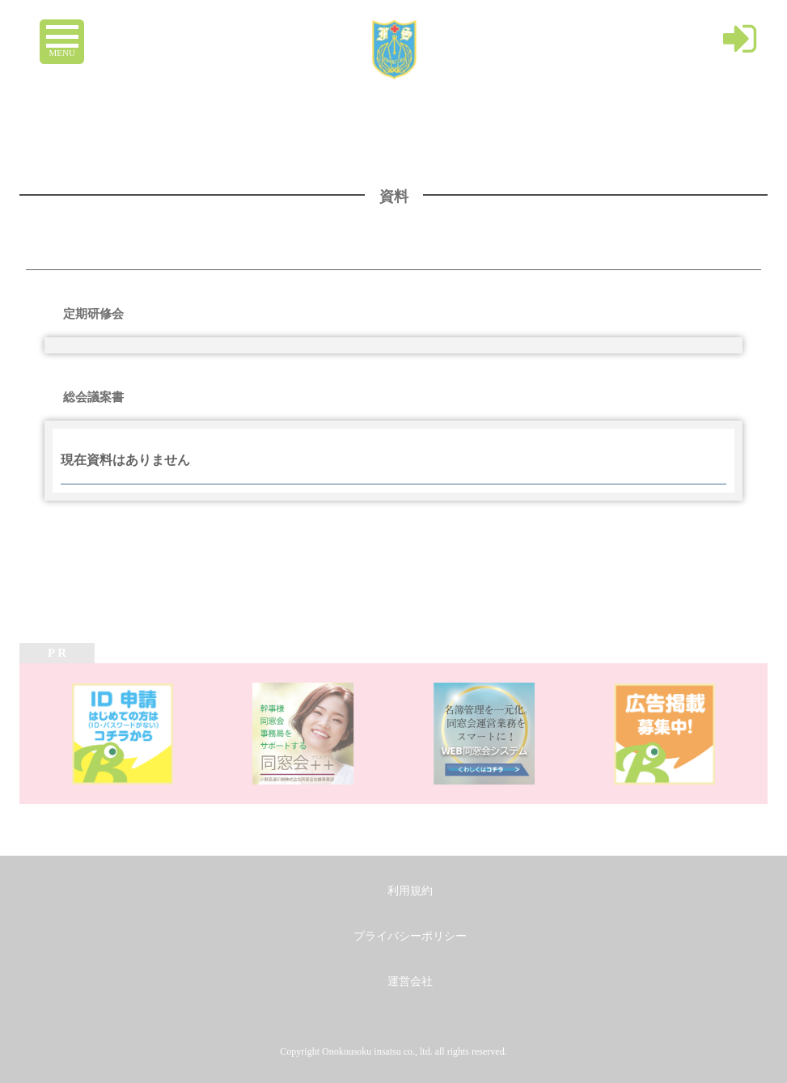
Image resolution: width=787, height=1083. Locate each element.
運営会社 (410, 981)
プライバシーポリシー (410, 936)
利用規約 (410, 891)
